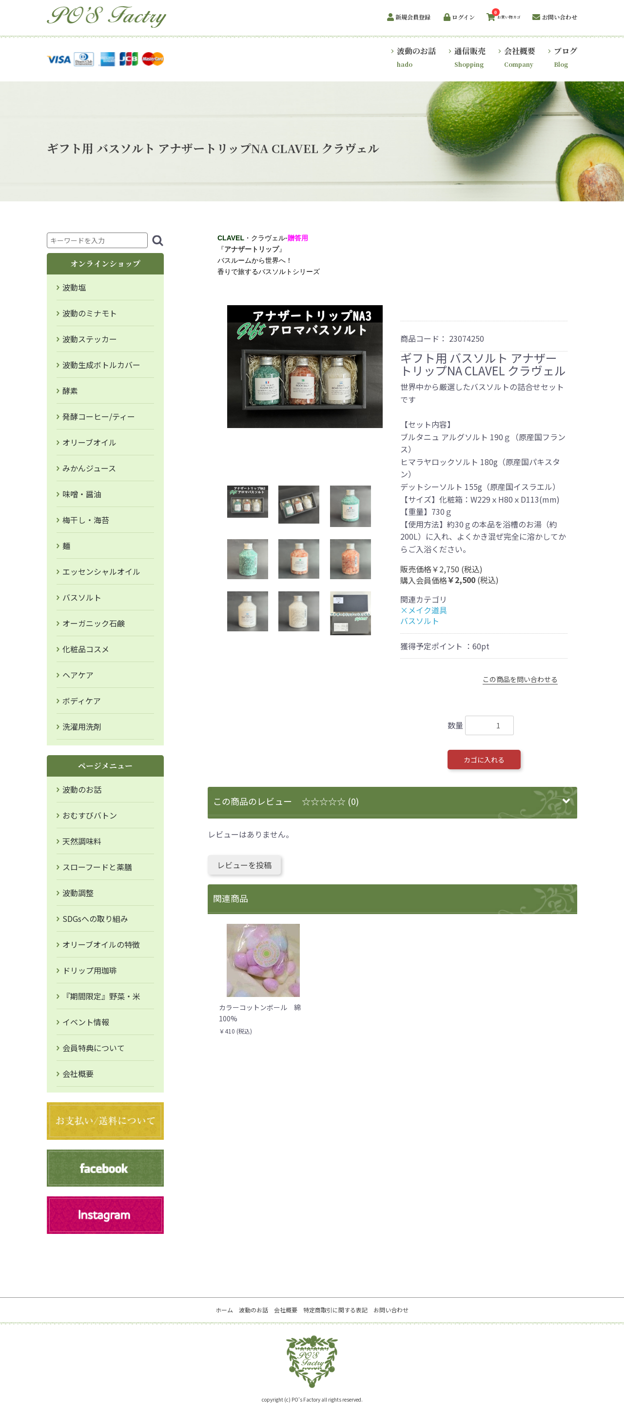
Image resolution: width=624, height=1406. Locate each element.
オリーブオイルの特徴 (101, 944)
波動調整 (78, 892)
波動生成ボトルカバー (101, 365)
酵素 (70, 390)
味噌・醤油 (81, 494)
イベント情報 (85, 1022)
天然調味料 (81, 841)
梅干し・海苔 (85, 520)
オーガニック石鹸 (93, 623)
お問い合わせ (391, 1310)
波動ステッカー (89, 339)
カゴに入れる (484, 759)
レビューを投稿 (244, 865)
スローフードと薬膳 (97, 867)
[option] (305, 366)
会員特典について (93, 1048)
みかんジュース (89, 468)
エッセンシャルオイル (101, 571)
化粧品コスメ (85, 649)
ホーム (224, 1310)
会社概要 (78, 1073)
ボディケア (81, 700)
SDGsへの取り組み (95, 918)
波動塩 (74, 287)
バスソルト (81, 597)
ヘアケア (78, 675)
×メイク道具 (423, 610)
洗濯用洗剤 (81, 726)
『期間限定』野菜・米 (101, 996)
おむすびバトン (89, 815)
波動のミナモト (89, 313)
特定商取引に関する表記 (335, 1310)
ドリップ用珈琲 (89, 970)
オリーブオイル (89, 442)
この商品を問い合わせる (520, 679)
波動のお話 (81, 789)
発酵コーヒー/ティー (98, 416)
